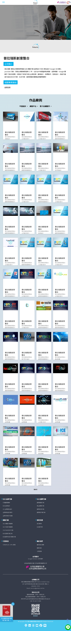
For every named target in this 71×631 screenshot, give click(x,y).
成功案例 (39, 523)
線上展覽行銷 (40, 506)
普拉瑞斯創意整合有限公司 (35, 621)
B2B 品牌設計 (6, 506)
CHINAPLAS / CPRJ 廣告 (9, 545)
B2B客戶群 (40, 527)
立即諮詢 (39, 551)
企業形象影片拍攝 (7, 516)
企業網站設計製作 (7, 512)
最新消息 (39, 548)
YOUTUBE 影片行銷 (8, 530)
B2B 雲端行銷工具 (7, 533)
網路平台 (33, 106)
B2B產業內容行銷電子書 (9, 537)
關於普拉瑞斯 (40, 545)
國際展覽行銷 (40, 502)
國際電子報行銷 (41, 512)
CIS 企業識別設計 (7, 509)
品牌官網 (7, 87)
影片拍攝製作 (45, 106)
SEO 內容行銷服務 (8, 527)
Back (35, 489)
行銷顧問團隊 (6, 502)
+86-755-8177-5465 (35, 601)
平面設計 (22, 106)
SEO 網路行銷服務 (8, 523)
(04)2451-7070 (35, 586)
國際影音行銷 (40, 509)
